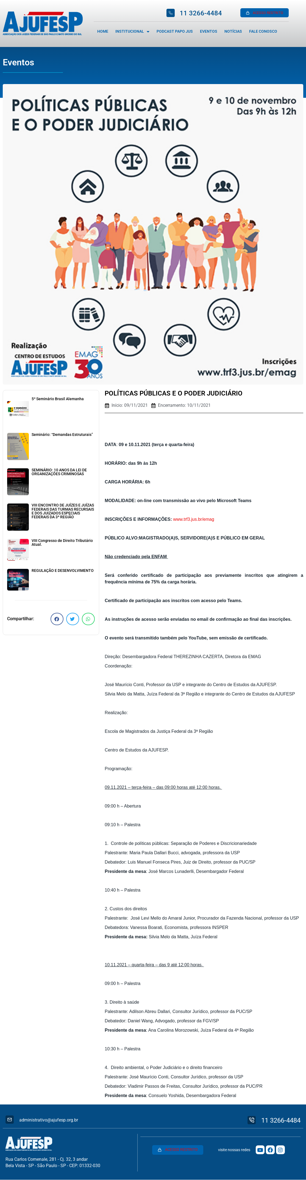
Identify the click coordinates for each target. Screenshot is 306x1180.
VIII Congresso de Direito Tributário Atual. (62, 542)
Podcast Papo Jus (175, 31)
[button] (57, 619)
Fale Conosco (263, 31)
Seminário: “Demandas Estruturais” (62, 434)
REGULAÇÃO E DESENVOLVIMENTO (63, 570)
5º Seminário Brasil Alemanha (58, 399)
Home (102, 31)
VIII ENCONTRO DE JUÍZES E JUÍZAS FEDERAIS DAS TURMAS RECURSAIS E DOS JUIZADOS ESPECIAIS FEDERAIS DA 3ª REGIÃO (63, 511)
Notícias (233, 31)
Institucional (132, 31)
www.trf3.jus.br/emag (193, 519)
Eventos (208, 31)
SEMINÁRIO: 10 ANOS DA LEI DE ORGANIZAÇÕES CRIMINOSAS (59, 472)
